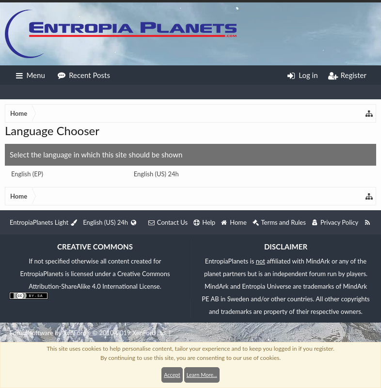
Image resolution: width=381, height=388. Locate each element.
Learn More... (202, 375)
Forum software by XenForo (88, 333)
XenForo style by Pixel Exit (208, 333)
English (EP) (27, 174)
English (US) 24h (156, 174)
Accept (172, 375)
